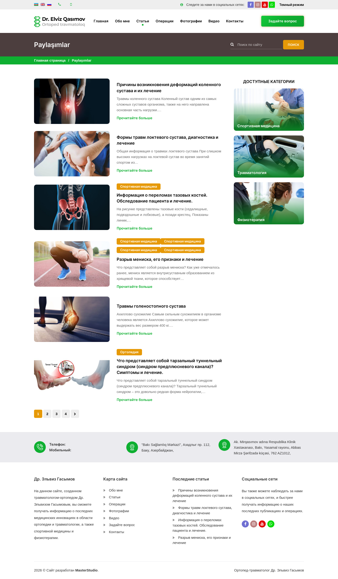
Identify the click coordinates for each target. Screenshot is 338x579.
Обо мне (122, 21)
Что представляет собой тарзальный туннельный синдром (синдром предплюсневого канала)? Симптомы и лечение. (169, 366)
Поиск (293, 45)
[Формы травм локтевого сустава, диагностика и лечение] (72, 153)
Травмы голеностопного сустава (151, 306)
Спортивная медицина (138, 186)
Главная (101, 21)
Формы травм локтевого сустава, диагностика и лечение (167, 140)
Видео (213, 21)
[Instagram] (258, 5)
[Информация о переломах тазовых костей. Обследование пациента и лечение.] (72, 207)
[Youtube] (265, 5)
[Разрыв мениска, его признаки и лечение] (72, 264)
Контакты (234, 21)
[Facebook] (251, 5)
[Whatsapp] (272, 5)
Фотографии (191, 21)
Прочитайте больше (134, 118)
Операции (164, 21)
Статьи (142, 21)
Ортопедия (129, 352)
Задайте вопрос (282, 21)
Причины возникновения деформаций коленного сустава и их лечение (169, 87)
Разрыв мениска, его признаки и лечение (160, 259)
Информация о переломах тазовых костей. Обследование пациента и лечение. (162, 198)
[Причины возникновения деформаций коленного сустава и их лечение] (72, 101)
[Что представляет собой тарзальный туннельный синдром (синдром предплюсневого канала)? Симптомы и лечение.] (72, 376)
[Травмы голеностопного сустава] (72, 319)
